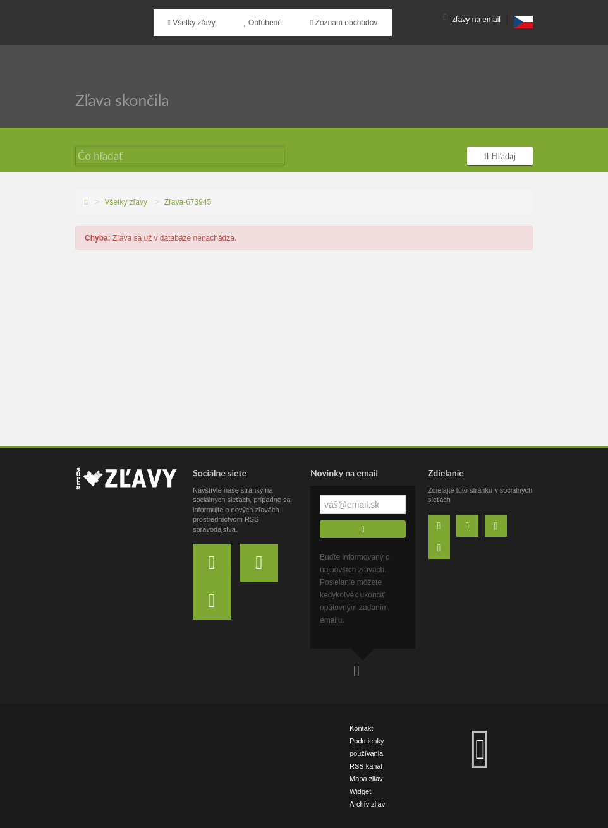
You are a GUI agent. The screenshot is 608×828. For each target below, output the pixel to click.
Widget (360, 790)
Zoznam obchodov (319, 19)
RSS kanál (366, 765)
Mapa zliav (366, 777)
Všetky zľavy (186, 19)
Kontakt (361, 727)
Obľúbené (248, 19)
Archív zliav (367, 803)
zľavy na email (472, 19)
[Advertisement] (304, 349)
